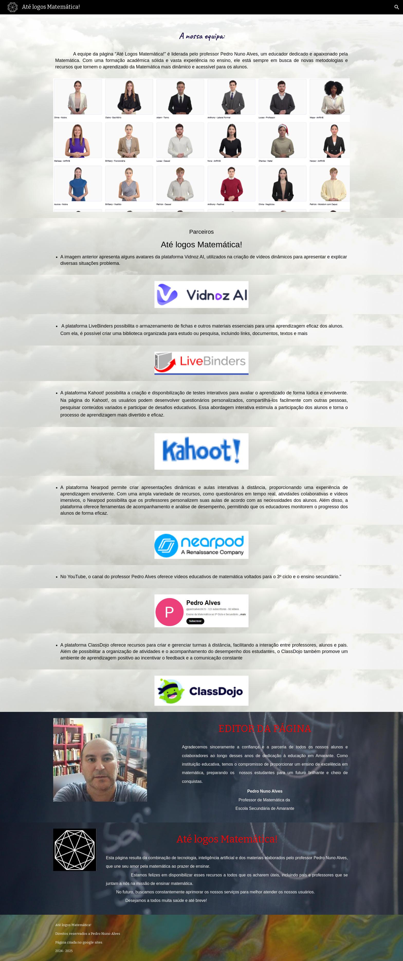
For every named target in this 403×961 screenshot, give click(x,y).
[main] (201, 49)
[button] (397, 7)
